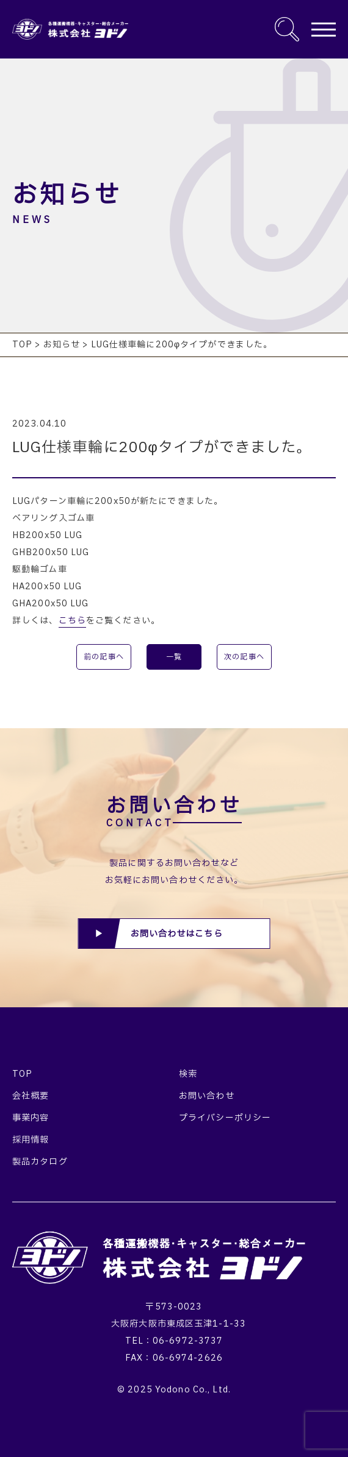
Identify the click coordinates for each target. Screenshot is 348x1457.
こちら (72, 620)
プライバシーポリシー (225, 1117)
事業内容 (30, 1117)
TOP (22, 1074)
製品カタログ (40, 1161)
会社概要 (30, 1096)
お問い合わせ (206, 1096)
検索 (188, 1074)
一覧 (174, 656)
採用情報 (30, 1139)
